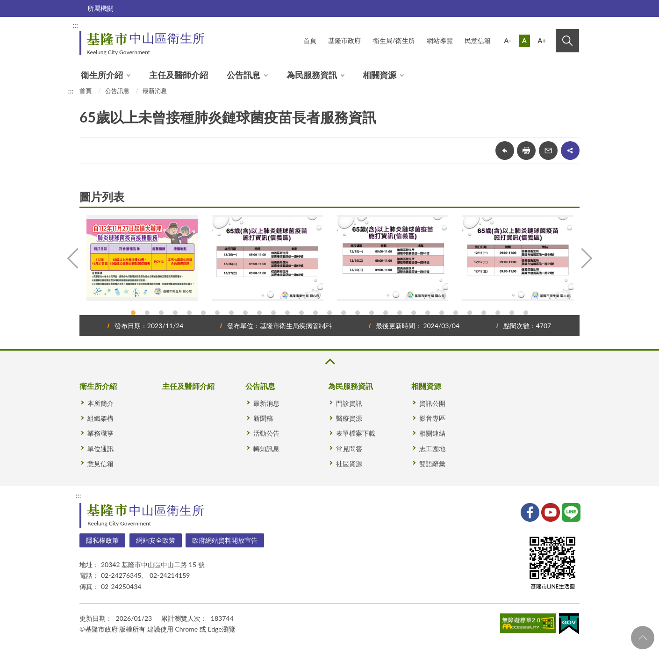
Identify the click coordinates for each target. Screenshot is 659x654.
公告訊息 (243, 75)
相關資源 (379, 75)
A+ (541, 40)
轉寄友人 (548, 150)
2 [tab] (147, 312)
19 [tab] (385, 312)
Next (586, 258)
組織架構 (100, 418)
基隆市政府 (344, 40)
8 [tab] (231, 312)
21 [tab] (413, 312)
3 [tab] (161, 312)
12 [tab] (287, 312)
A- (507, 40)
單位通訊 (100, 449)
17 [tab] (357, 312)
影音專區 (432, 418)
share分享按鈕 (570, 150)
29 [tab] (525, 312)
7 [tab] (217, 312)
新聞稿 (263, 418)
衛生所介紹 (102, 75)
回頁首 (642, 637)
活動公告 (266, 433)
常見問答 (349, 449)
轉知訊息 (266, 449)
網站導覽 (440, 40)
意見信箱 (100, 463)
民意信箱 (478, 40)
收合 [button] (329, 361)
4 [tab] (175, 312)
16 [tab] (343, 312)
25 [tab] (469, 312)
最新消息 (155, 90)
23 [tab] (441, 312)
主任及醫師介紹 (178, 75)
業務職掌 (100, 433)
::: (75, 25)
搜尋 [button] (567, 40)
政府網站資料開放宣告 (225, 540)
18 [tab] (371, 312)
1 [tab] (133, 312)
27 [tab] (497, 312)
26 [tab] (483, 312)
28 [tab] (511, 312)
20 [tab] (399, 312)
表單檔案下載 (355, 433)
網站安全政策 (155, 540)
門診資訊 (349, 403)
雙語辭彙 (432, 463)
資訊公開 (432, 403)
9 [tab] (245, 312)
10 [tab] (259, 312)
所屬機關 (100, 8)
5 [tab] (189, 312)
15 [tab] (329, 312)
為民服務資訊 (312, 75)
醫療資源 (349, 418)
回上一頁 (504, 150)
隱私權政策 (102, 540)
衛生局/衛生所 (394, 40)
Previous (73, 258)
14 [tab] (315, 312)
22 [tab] (427, 312)
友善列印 (526, 150)
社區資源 (349, 463)
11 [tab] (273, 312)
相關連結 (432, 433)
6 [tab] (203, 312)
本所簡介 (100, 403)
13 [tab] (301, 312)
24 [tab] (455, 312)
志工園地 (432, 449)
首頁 (309, 40)
